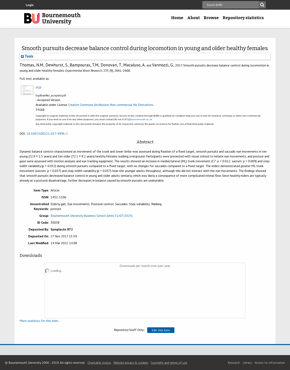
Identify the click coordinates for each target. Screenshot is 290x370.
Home (177, 17)
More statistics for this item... (40, 321)
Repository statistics (243, 17)
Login (30, 5)
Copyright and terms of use (169, 363)
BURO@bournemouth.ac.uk (137, 119)
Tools (27, 56)
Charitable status (99, 363)
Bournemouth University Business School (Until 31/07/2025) (92, 216)
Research (234, 363)
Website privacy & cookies (130, 363)
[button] (160, 330)
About (193, 17)
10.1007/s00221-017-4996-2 (47, 133)
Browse (211, 17)
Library (247, 363)
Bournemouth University (52, 19)
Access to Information (270, 363)
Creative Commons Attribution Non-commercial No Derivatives (110, 105)
